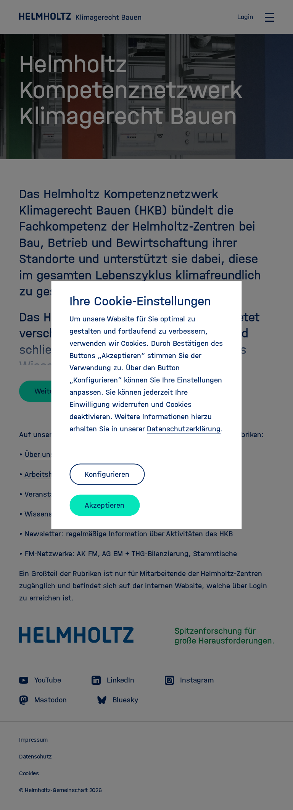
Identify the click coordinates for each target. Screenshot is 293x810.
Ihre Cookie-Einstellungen (140, 301)
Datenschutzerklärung (184, 428)
